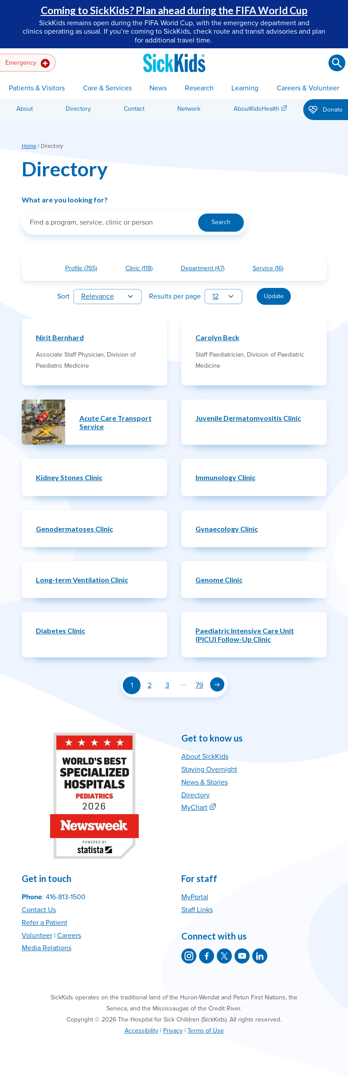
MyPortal (194, 897)
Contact (134, 109)
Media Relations (46, 948)
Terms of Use (206, 1030)
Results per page (175, 296)
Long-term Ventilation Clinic (82, 579)
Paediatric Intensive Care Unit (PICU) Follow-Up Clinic (245, 634)
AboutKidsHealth (256, 109)
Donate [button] (326, 110)
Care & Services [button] (107, 88)
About (24, 109)
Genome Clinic (219, 579)
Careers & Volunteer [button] (308, 88)
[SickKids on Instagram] (188, 955)
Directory (78, 109)
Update (274, 296)
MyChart (194, 807)
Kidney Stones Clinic (69, 477)
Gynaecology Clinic (227, 528)
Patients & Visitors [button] (37, 88)
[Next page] (217, 684)
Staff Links (197, 909)
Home (29, 146)
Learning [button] (244, 88)
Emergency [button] (27, 63)
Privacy (173, 1030)
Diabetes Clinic (60, 630)
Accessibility (141, 1030)
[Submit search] (337, 63)
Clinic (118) (142, 270)
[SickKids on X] (224, 955)
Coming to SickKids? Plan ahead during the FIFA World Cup (174, 10)
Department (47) (206, 270)
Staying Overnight (209, 769)
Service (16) (271, 270)
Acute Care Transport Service (115, 422)
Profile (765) (84, 270)
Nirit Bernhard (60, 337)
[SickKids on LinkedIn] (259, 955)
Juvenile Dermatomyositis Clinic (248, 418)
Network (188, 109)
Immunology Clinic (225, 477)
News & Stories (204, 782)
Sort (63, 296)
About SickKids (204, 756)
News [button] (158, 88)
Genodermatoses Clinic (74, 528)
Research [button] (199, 88)
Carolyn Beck (217, 337)
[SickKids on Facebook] (206, 955)
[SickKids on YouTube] (242, 955)
